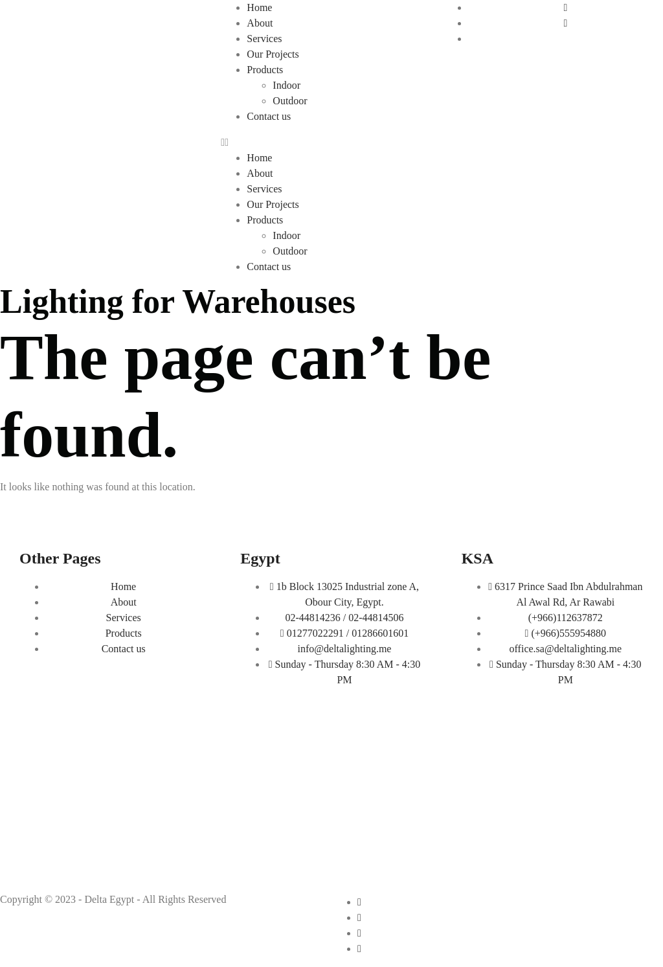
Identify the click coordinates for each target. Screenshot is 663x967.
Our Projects (272, 54)
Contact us (269, 116)
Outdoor (290, 100)
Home (259, 7)
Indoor (286, 85)
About (260, 22)
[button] (331, 142)
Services (264, 38)
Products (265, 69)
